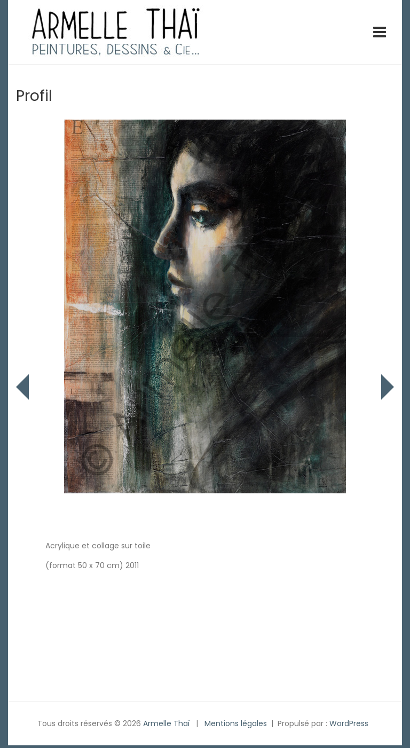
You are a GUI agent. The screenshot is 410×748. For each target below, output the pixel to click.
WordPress (348, 723)
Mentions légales (235, 723)
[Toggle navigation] (379, 32)
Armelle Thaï (166, 723)
